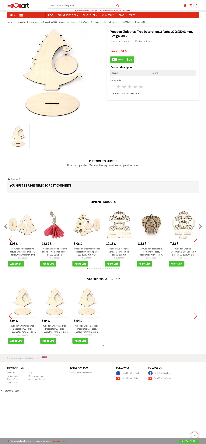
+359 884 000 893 (122, 11)
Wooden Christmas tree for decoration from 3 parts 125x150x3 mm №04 (87, 251)
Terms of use (12, 379)
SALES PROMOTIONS (68, 15)
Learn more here (59, 441)
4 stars (135, 86)
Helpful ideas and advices (81, 373)
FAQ (30, 373)
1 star (118, 86)
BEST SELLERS (90, 15)
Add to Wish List (143, 41)
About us (11, 373)
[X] (8, 441)
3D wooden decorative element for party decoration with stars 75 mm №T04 (151, 251)
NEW (50, 15)
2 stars (124, 86)
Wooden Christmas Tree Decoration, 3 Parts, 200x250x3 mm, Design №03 (22, 329)
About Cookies (13, 383)
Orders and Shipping (37, 379)
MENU (16, 15)
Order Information (36, 376)
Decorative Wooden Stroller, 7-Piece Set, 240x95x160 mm (119, 251)
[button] (87, 268)
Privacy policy (13, 376)
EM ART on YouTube (127, 379)
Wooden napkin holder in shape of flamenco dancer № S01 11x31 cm (55, 251)
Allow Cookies (189, 441)
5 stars (141, 86)
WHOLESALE (108, 15)
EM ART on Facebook (127, 373)
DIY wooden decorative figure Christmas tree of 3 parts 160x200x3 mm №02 (22, 251)
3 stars (130, 86)
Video (132, 15)
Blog (121, 15)
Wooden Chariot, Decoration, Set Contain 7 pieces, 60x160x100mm (183, 251)
